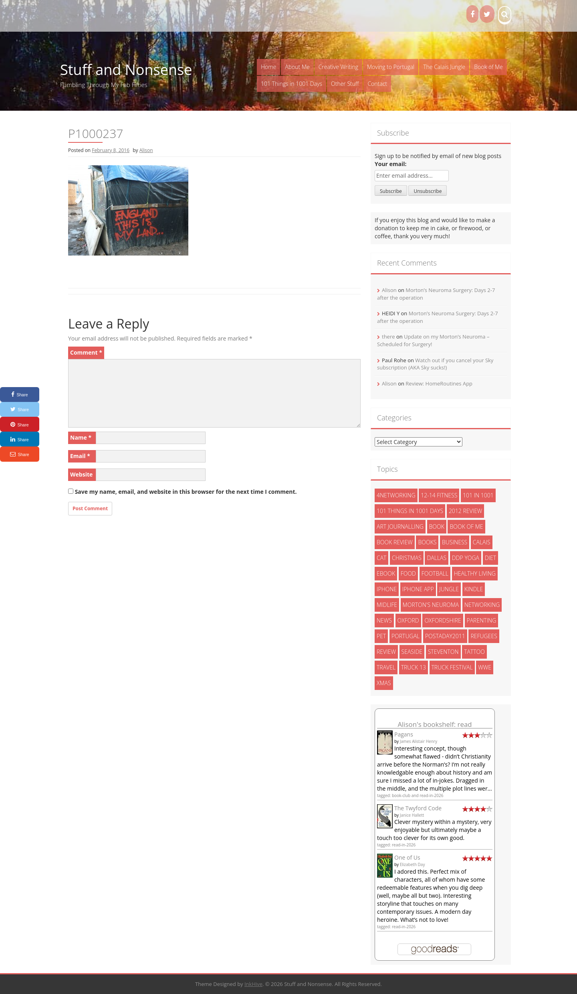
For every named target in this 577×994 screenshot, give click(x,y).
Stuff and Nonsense (126, 69)
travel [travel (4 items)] (386, 667)
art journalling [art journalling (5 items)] (400, 526)
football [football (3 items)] (435, 573)
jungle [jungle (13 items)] (449, 589)
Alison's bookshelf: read (434, 724)
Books (151, 15)
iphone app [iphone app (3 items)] (418, 589)
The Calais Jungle (444, 67)
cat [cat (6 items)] (381, 558)
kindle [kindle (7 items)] (473, 589)
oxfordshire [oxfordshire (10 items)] (442, 620)
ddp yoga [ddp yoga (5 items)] (465, 558)
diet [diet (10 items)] (490, 558)
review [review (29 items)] (386, 651)
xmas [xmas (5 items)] (384, 683)
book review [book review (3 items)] (395, 542)
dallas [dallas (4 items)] (436, 558)
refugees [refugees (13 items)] (483, 636)
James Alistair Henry (418, 741)
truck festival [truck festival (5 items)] (452, 667)
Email (80, 456)
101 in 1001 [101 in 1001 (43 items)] (478, 495)
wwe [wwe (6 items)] (484, 667)
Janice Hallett (412, 815)
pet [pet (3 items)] (381, 636)
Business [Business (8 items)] (454, 542)
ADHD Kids (123, 15)
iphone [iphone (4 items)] (387, 589)
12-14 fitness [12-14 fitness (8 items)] (439, 495)
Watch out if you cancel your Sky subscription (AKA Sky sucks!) (435, 364)
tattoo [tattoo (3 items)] (474, 651)
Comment (86, 352)
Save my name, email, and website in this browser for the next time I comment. (186, 491)
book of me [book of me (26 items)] (466, 526)
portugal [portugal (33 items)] (405, 636)
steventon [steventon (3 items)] (443, 651)
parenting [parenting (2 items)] (481, 620)
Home (268, 67)
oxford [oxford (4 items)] (408, 620)
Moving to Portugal (390, 67)
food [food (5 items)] (408, 573)
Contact (377, 83)
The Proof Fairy (86, 15)
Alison (146, 150)
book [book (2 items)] (436, 526)
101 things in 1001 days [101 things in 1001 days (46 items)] (410, 511)
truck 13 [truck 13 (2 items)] (413, 667)
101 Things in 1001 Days (291, 83)
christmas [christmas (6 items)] (407, 558)
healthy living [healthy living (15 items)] (475, 573)
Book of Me (488, 67)
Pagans (403, 734)
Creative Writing (338, 67)
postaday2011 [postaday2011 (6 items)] (445, 636)
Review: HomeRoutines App (439, 383)
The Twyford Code (418, 808)
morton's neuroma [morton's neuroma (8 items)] (431, 605)
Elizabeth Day (412, 864)
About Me (297, 67)
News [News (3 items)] (384, 620)
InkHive (253, 984)
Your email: (391, 164)
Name (80, 437)
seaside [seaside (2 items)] (412, 651)
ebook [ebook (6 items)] (386, 573)
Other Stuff (345, 83)
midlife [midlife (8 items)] (387, 605)
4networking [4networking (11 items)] (396, 495)
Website (81, 474)
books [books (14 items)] (427, 542)
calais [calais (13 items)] (481, 542)
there (388, 336)
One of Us (407, 857)
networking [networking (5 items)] (482, 605)
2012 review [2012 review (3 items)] (465, 511)
